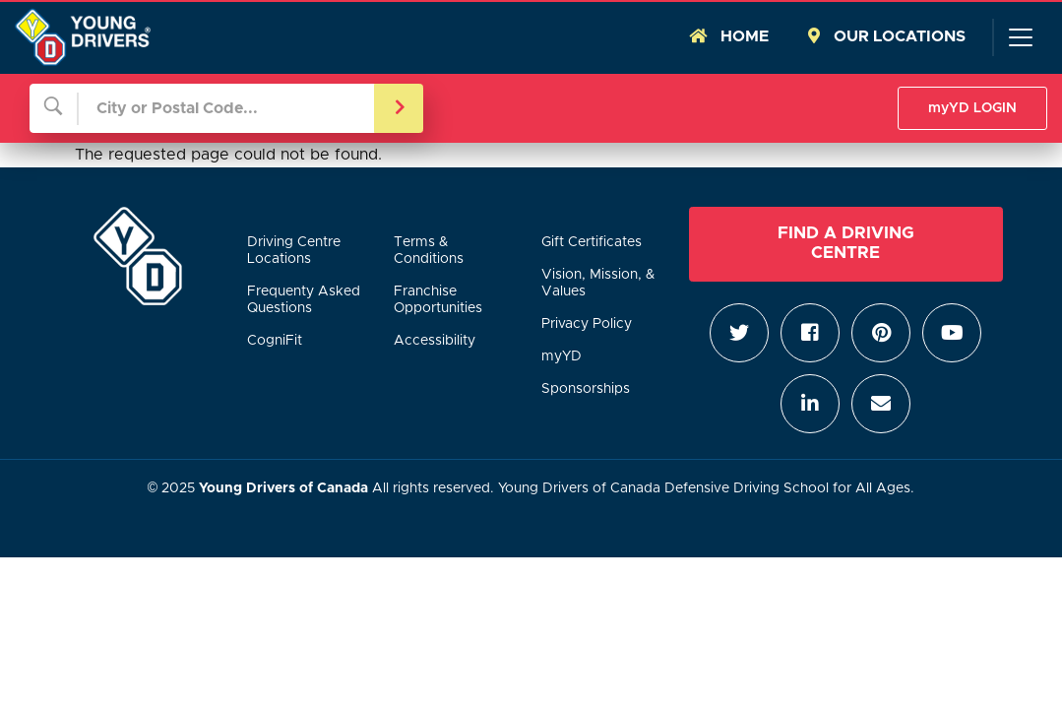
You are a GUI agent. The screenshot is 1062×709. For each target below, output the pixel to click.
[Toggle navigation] (1019, 37)
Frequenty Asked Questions (303, 300)
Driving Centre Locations (294, 250)
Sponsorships (585, 389)
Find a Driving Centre (846, 243)
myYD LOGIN (972, 108)
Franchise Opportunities (438, 300)
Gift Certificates (591, 242)
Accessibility (434, 341)
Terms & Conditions (429, 250)
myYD (561, 356)
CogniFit (274, 341)
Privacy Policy (586, 324)
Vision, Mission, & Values (598, 283)
